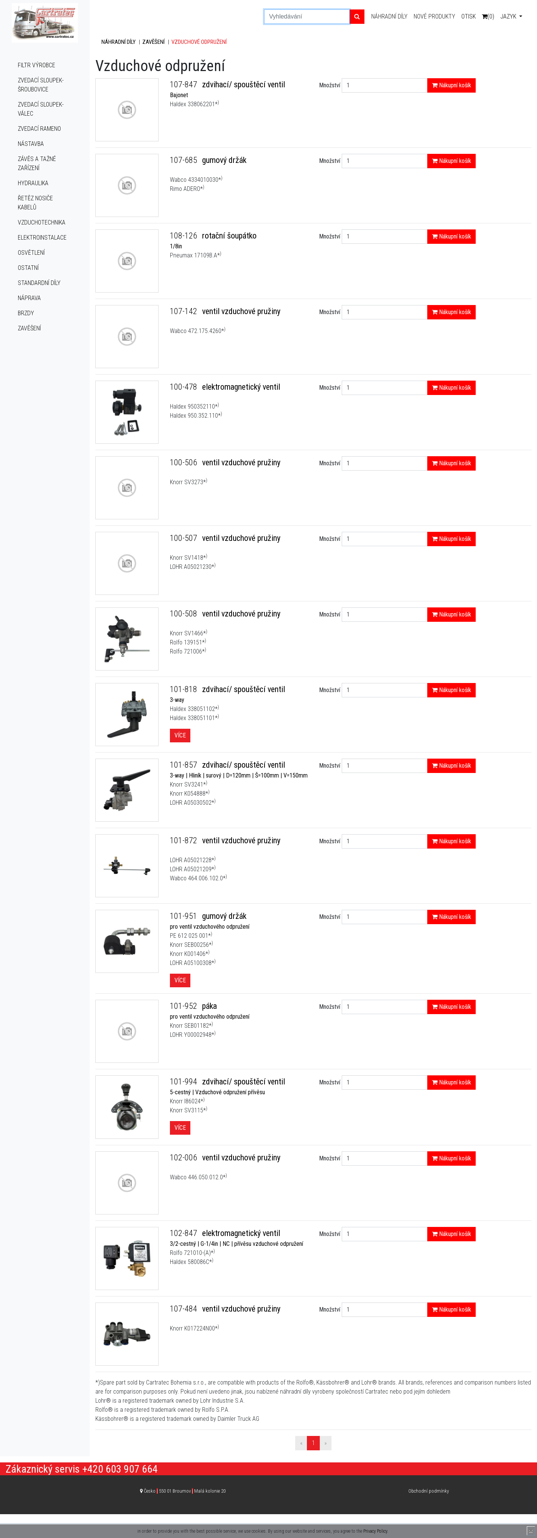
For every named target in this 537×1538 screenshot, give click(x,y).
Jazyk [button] (509, 16)
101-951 (184, 916)
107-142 (184, 311)
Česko (185, 1491)
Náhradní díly (389, 16)
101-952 (184, 1006)
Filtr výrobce (36, 65)
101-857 (184, 765)
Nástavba (31, 143)
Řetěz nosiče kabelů (35, 203)
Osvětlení (31, 252)
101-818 (184, 689)
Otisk (468, 16)
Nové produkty (434, 16)
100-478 (184, 387)
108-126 (184, 235)
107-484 (184, 1308)
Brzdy (26, 313)
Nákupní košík (451, 85)
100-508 (184, 613)
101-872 (184, 840)
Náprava (29, 298)
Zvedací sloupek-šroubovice (41, 85)
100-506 (184, 462)
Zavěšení (29, 328)
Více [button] (180, 735)
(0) (488, 16)
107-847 (184, 84)
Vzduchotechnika (41, 222)
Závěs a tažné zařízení (37, 163)
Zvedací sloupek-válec (41, 109)
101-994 (184, 1081)
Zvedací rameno (39, 128)
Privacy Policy (375, 1531)
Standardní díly (39, 283)
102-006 (184, 1157)
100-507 (184, 538)
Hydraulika (33, 183)
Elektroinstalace (42, 237)
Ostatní (28, 267)
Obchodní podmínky (428, 1491)
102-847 (184, 1233)
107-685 (184, 160)
